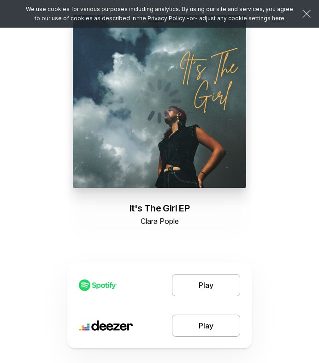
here (278, 18)
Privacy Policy (166, 18)
